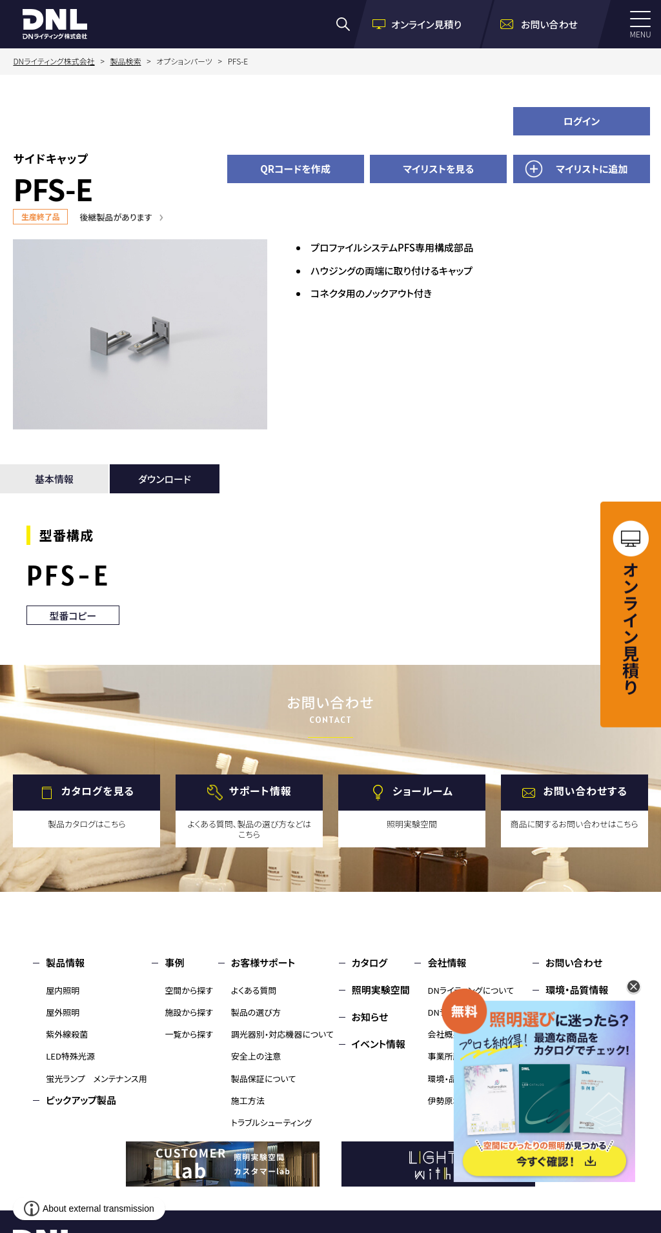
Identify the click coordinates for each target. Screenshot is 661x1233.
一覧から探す (189, 1034)
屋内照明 (62, 990)
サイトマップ (570, 1044)
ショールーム (422, 791)
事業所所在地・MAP (463, 1056)
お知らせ (370, 1016)
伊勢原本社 (448, 1100)
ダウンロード (164, 479)
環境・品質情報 (454, 1078)
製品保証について (263, 1078)
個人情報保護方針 (584, 1016)
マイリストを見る (438, 168)
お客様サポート (263, 962)
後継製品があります (115, 217)
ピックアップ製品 (81, 1100)
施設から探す (189, 1012)
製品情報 (65, 962)
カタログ (369, 962)
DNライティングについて (470, 990)
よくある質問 (254, 990)
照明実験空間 (381, 989)
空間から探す (189, 990)
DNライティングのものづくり (477, 1012)
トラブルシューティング (271, 1122)
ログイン (582, 121)
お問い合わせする (585, 791)
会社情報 (446, 962)
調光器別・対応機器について (282, 1034)
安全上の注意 (256, 1056)
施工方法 (248, 1100)
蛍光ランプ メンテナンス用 (96, 1078)
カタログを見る (97, 791)
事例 (174, 962)
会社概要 (444, 1034)
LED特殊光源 (70, 1056)
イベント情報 (378, 1044)
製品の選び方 (256, 1012)
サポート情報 (260, 791)
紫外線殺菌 (67, 1034)
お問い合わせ (573, 962)
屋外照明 (62, 1012)
